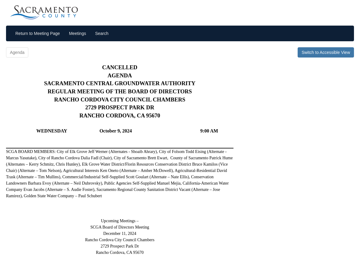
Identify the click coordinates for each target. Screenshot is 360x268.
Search (101, 33)
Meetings (77, 33)
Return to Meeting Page (37, 33)
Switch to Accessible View (326, 52)
